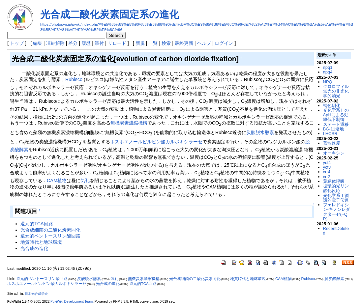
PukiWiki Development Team (71, 301)
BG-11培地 (333, 128)
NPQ (327, 81)
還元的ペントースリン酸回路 (50, 235)
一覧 (153, 43)
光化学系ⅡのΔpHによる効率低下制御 (336, 115)
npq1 (328, 67)
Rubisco (73, 79)
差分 (72, 43)
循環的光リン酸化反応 (336, 188)
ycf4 (327, 162)
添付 (99, 43)
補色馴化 (331, 105)
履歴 (86, 43)
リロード (117, 43)
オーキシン (334, 153)
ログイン (224, 43)
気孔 (85, 180)
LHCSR (330, 133)
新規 (140, 43)
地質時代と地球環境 (41, 242)
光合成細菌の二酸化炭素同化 (50, 230)
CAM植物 (57, 180)
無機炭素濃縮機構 (128, 123)
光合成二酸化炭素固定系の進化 (109, 14)
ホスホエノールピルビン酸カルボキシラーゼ (156, 141)
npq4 (328, 72)
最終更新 (184, 43)
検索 (166, 43)
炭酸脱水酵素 (260, 132)
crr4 (326, 171)
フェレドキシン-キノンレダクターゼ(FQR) (336, 211)
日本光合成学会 (36, 293)
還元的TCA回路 (36, 223)
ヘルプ (204, 43)
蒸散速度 (331, 143)
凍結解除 (55, 43)
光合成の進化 (34, 248)
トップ (17, 43)
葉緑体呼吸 (334, 181)
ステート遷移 (336, 124)
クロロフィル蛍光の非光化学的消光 (336, 91)
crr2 (326, 176)
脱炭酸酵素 (334, 279)
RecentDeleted (336, 231)
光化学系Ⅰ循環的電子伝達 (336, 198)
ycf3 (327, 167)
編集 (37, 43)
